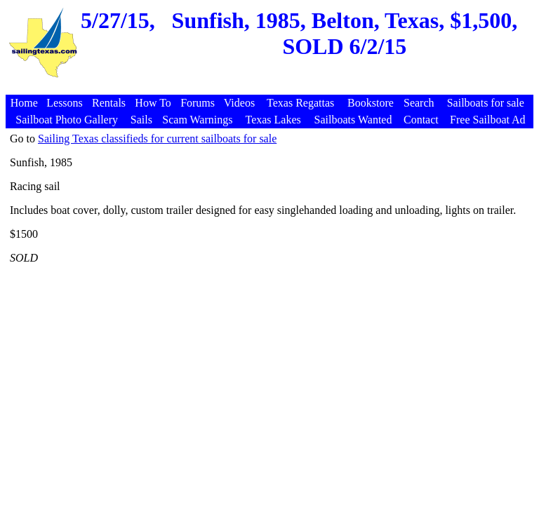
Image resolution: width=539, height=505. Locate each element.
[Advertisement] (271, 87)
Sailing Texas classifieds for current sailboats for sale (157, 138)
